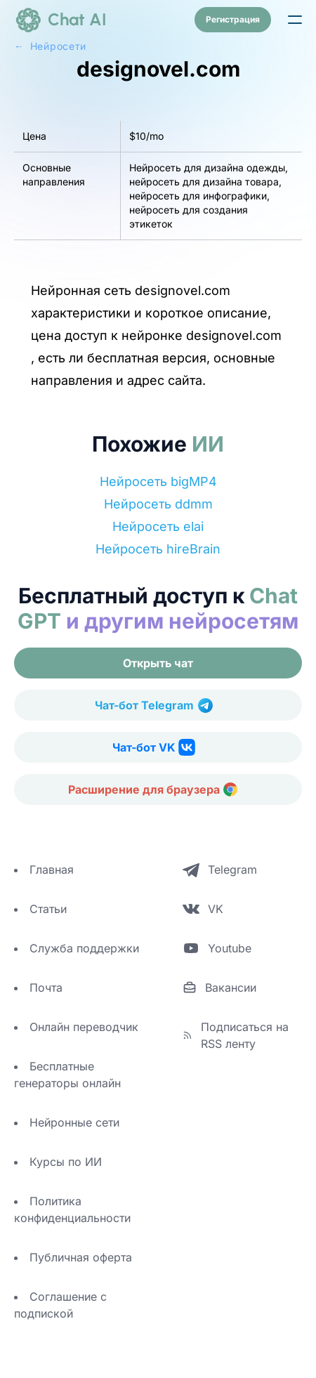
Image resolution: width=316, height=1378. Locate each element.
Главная (51, 869)
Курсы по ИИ (65, 1162)
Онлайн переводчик (83, 1027)
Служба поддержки (84, 948)
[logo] (60, 20)
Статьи (48, 909)
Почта (45, 987)
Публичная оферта (80, 1257)
